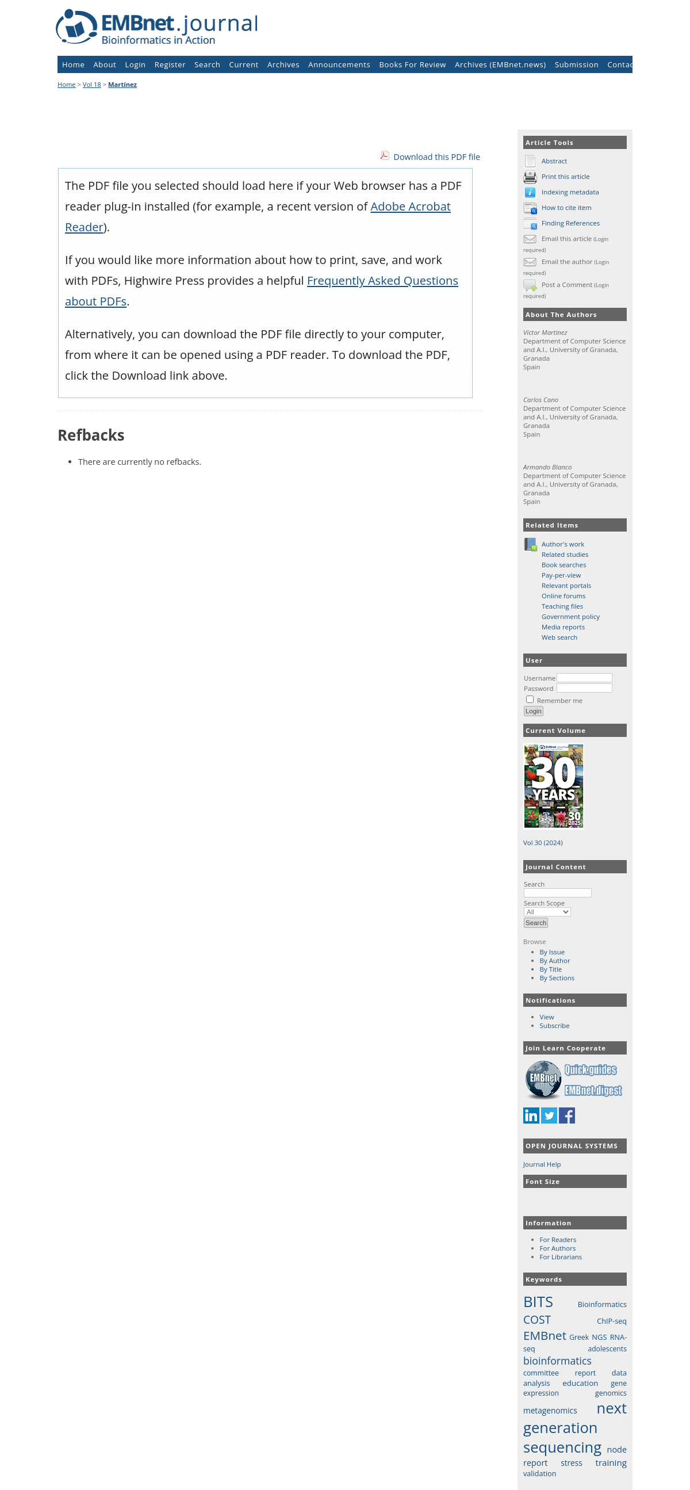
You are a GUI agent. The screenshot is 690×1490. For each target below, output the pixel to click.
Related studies (565, 554)
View (547, 1017)
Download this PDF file (436, 156)
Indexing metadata (570, 192)
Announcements (339, 64)
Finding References (571, 223)
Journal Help (542, 1164)
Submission (577, 64)
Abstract (554, 160)
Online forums (564, 595)
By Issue (552, 952)
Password (539, 688)
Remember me (559, 700)
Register (170, 64)
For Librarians (561, 1256)
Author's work (563, 544)
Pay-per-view (561, 575)
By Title (551, 969)
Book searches (564, 564)
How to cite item (567, 207)
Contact (622, 64)
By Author (555, 960)
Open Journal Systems (572, 1145)
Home (73, 64)
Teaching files (562, 606)
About (105, 64)
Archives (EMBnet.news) (500, 64)
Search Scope (547, 907)
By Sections (557, 977)
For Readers (558, 1239)
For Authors (558, 1248)
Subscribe (555, 1025)
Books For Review (413, 64)
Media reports (563, 626)
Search (558, 888)
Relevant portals (566, 585)
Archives (283, 64)
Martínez (122, 84)
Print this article (566, 176)
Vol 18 (92, 84)
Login (135, 64)
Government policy (571, 616)
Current (244, 64)
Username (539, 678)
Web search (559, 637)
